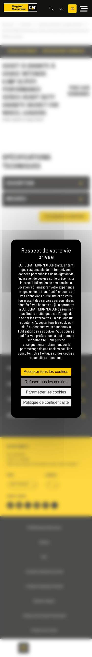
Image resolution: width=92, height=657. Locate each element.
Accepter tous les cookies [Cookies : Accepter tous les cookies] (46, 371)
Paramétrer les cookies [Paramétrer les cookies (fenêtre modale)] (46, 392)
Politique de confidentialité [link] (46, 402)
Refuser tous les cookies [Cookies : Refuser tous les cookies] (46, 382)
